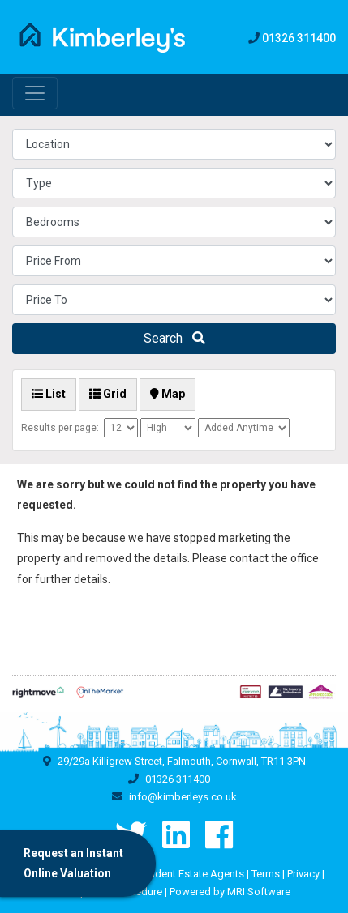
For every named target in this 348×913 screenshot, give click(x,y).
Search (174, 338)
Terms (265, 874)
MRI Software (258, 891)
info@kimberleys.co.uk (183, 797)
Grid (108, 393)
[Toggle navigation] (35, 93)
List (49, 393)
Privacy (303, 874)
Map (167, 393)
